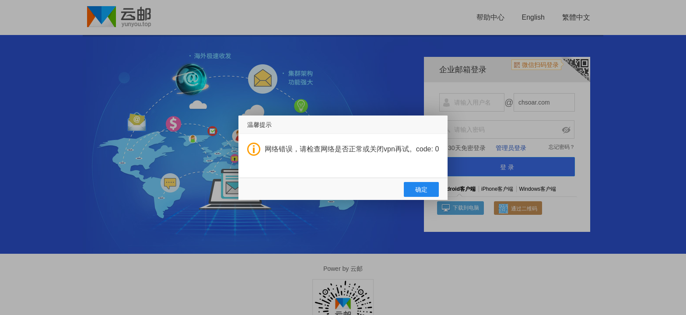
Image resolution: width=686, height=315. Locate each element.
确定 (421, 189)
